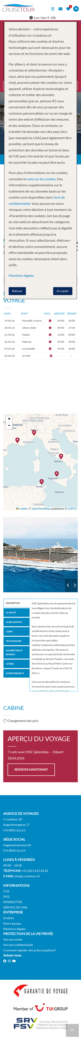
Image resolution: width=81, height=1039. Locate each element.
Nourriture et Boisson (14, 652)
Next (74, 585)
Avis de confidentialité (18, 945)
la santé (11, 612)
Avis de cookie (12, 939)
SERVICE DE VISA (15, 907)
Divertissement (15, 673)
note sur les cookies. (41, 179)
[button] (18, 440)
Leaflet (21, 508)
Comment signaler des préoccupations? (29, 950)
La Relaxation (14, 622)
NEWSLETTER (12, 902)
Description (13, 603)
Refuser (17, 291)
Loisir (9, 631)
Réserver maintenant (31, 769)
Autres (10, 664)
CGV (6, 891)
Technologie (13, 641)
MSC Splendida (40, 554)
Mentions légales (14, 929)
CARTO (72, 508)
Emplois (8, 918)
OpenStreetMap (41, 508)
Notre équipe (12, 923)
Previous (68, 585)
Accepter (63, 291)
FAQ (6, 896)
